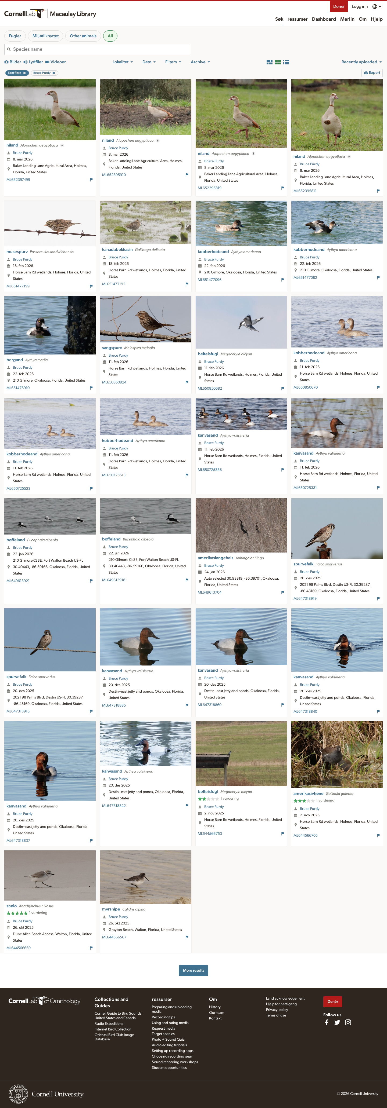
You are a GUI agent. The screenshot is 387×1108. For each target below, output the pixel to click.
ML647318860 (209, 705)
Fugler (15, 36)
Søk (279, 19)
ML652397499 (18, 180)
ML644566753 (210, 834)
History (215, 1007)
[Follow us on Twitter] (337, 1022)
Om (363, 19)
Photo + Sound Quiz (168, 1039)
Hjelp (377, 19)
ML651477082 (305, 278)
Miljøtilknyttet (46, 36)
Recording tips (163, 1017)
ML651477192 (113, 284)
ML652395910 (114, 175)
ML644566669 (18, 948)
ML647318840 (305, 712)
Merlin (347, 19)
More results (193, 970)
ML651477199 (18, 286)
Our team (216, 1013)
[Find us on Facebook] (326, 1022)
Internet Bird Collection (113, 1029)
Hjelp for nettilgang (281, 1004)
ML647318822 (114, 806)
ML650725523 (18, 489)
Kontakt (215, 1018)
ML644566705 (305, 836)
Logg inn (360, 6)
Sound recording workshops (175, 1062)
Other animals (83, 36)
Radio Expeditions (109, 1024)
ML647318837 (18, 841)
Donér (339, 6)
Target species (163, 1034)
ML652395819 (209, 188)
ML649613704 (209, 592)
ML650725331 (305, 488)
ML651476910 (18, 388)
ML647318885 (114, 705)
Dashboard (324, 19)
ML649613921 (18, 581)
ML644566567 (114, 937)
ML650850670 (305, 387)
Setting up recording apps (173, 1051)
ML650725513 (114, 475)
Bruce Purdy (23, 153)
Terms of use (276, 1015)
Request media (163, 1028)
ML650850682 (210, 388)
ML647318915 (18, 711)
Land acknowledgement (285, 998)
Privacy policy (277, 1010)
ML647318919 (305, 599)
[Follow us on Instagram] (348, 1022)
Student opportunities (169, 1068)
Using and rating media (170, 1023)
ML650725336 (210, 470)
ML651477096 (209, 280)
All (110, 36)
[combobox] (102, 49)
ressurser (298, 19)
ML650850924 (114, 382)
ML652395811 (305, 191)
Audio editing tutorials (169, 1045)
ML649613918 (113, 580)
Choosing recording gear (172, 1056)
